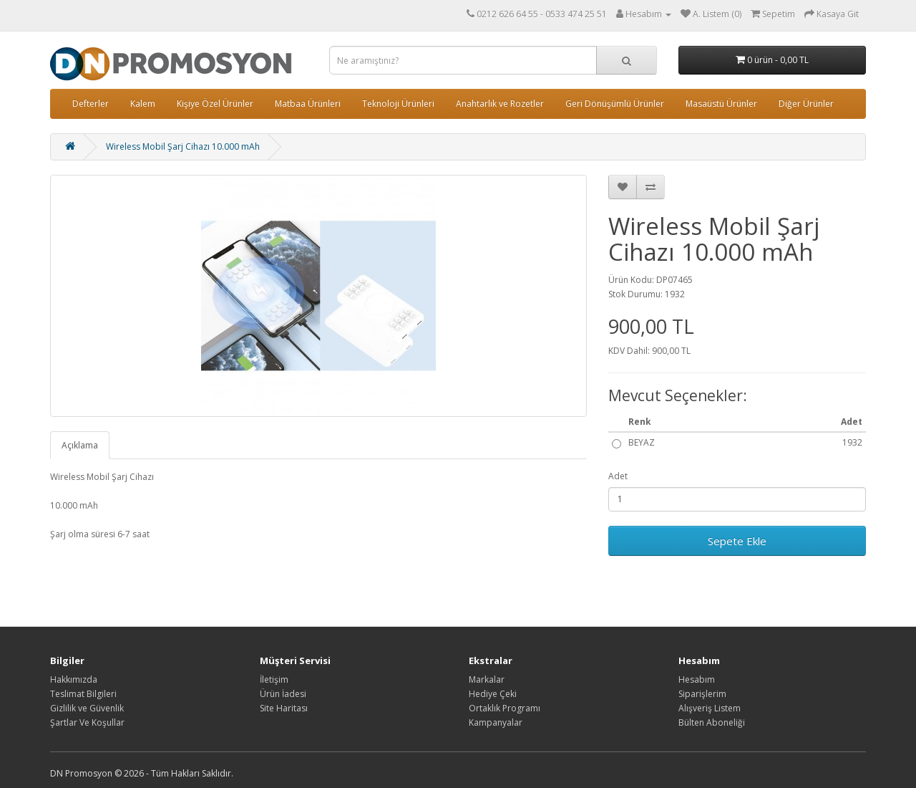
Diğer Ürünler (806, 103)
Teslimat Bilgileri (83, 694)
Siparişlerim (702, 694)
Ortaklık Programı (504, 708)
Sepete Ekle (737, 541)
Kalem (142, 103)
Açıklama (80, 445)
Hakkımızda (73, 679)
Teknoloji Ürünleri (398, 103)
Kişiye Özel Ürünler (215, 103)
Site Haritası (284, 708)
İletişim (274, 679)
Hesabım (696, 679)
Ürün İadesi (283, 694)
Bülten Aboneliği (711, 722)
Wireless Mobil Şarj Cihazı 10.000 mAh (183, 146)
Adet (618, 476)
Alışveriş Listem (709, 708)
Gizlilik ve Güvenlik (87, 708)
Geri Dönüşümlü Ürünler (614, 103)
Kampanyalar (495, 722)
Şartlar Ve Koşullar (87, 722)
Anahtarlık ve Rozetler (500, 103)
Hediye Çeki (493, 694)
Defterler (90, 103)
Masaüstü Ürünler (721, 103)
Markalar (487, 679)
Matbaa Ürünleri (308, 103)
